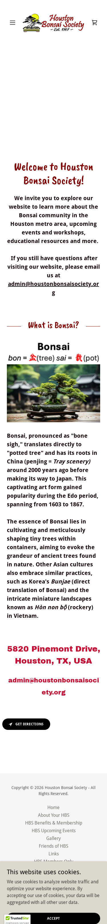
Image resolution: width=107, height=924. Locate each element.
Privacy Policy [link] (53, 869)
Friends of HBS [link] (53, 846)
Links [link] (54, 854)
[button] (14, 22)
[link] (53, 22)
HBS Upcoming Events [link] (54, 830)
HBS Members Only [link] (53, 861)
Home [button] (53, 807)
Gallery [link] (53, 838)
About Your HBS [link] (53, 815)
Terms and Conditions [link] (53, 877)
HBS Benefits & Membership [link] (53, 823)
